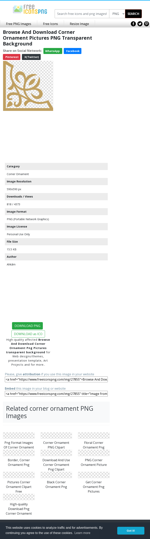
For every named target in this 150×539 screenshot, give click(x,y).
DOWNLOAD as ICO (28, 334)
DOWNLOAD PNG (27, 326)
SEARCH (133, 14)
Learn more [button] (82, 533)
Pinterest (12, 57)
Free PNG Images (18, 24)
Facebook (73, 51)
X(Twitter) (31, 57)
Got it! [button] (131, 530)
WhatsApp (52, 51)
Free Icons (50, 24)
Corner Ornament (18, 174)
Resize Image (79, 24)
